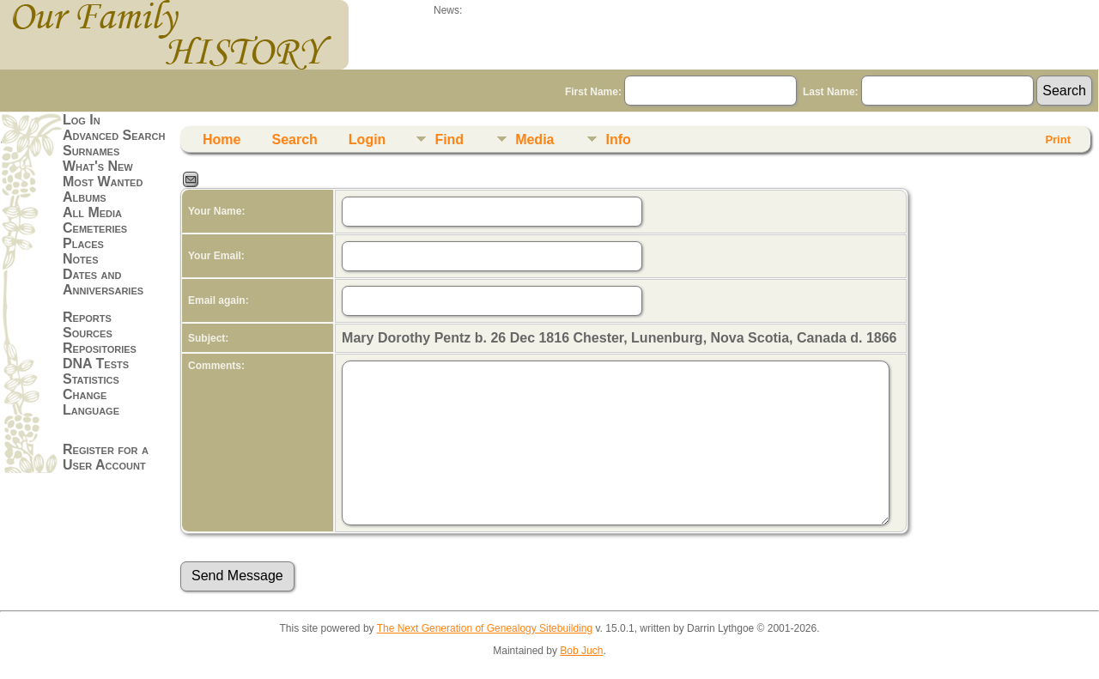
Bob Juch (581, 651)
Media (534, 139)
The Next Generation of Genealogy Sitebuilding (485, 628)
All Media (92, 212)
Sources (87, 332)
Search (294, 139)
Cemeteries (95, 228)
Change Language (91, 402)
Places (83, 243)
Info (617, 139)
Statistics (91, 379)
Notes (81, 259)
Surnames (91, 150)
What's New (98, 166)
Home (221, 139)
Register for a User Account (106, 457)
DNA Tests (96, 363)
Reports (87, 317)
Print (1058, 139)
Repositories (100, 348)
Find (449, 139)
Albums (84, 197)
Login (367, 139)
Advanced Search (114, 135)
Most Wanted (103, 181)
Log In (81, 119)
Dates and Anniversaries (103, 282)
